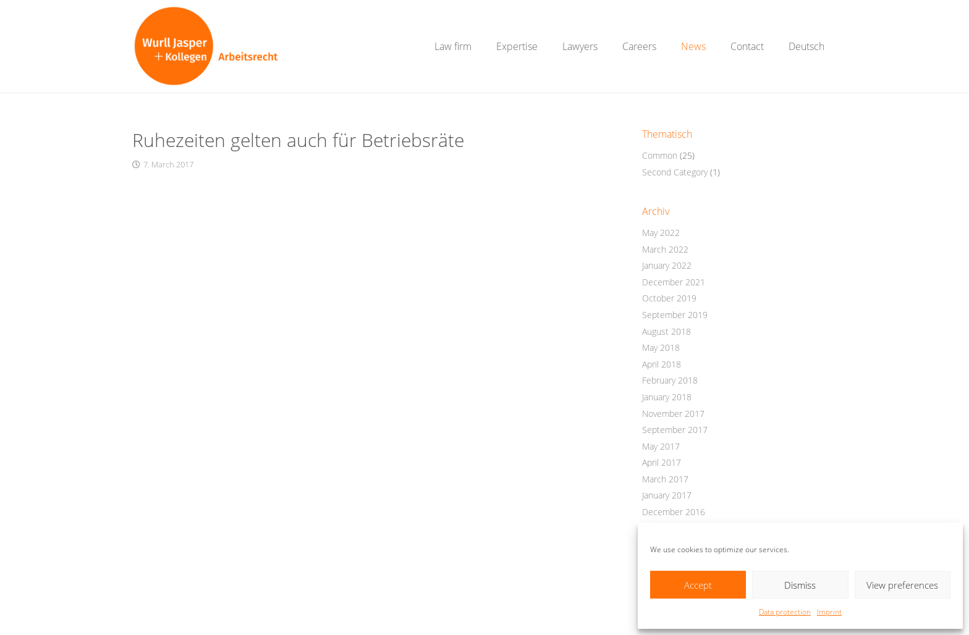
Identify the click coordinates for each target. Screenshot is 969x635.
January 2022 (667, 265)
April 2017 (661, 462)
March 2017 (665, 479)
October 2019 (669, 298)
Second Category (675, 172)
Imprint (829, 612)
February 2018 (670, 380)
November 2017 (673, 413)
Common (659, 155)
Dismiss (800, 585)
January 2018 (667, 397)
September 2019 (675, 315)
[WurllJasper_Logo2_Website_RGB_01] (206, 46)
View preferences (902, 585)
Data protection (785, 612)
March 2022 (665, 249)
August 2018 (666, 331)
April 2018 (661, 364)
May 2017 (661, 446)
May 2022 (661, 232)
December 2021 (673, 282)
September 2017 (675, 429)
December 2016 (673, 512)
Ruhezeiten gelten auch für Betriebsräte (298, 140)
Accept (698, 585)
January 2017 (667, 495)
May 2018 (661, 347)
